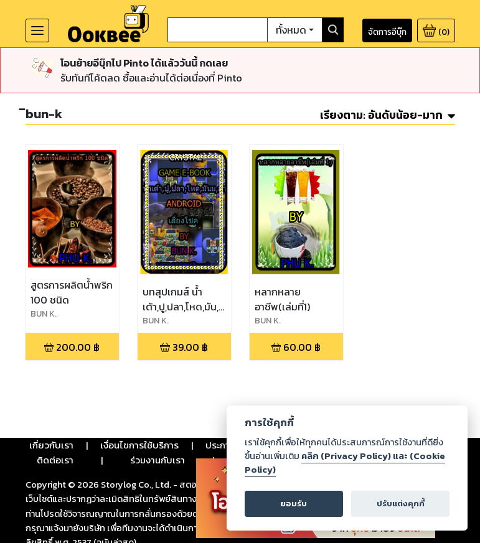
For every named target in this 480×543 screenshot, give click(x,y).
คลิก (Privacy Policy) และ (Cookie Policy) (345, 462)
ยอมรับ (293, 503)
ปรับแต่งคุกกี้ (401, 503)
